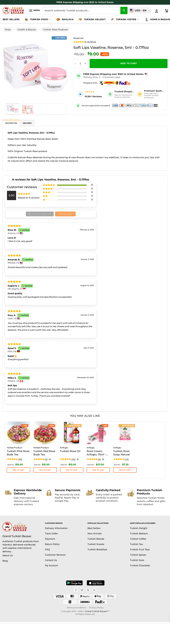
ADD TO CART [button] (18, 472)
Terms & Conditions (76, 610)
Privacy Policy (96, 610)
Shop (7, 29)
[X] (88, 592)
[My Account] (156, 10)
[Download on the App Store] (95, 585)
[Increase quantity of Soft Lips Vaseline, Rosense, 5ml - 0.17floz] (85, 63)
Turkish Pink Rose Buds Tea (18, 455)
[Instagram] (82, 592)
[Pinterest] (94, 592)
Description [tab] (11, 123)
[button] (34, 10)
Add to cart (128, 63)
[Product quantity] (80, 63)
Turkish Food (37, 19)
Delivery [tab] (27, 123)
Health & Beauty (27, 29)
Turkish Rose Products (55, 29)
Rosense (78, 38)
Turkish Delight (92, 19)
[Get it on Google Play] (74, 585)
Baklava (64, 19)
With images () (41, 215)
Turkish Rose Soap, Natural (121, 455)
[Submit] (124, 10)
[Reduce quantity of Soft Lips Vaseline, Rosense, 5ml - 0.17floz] (75, 63)
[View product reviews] (84, 42)
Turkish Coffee (124, 19)
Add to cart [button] (98, 472)
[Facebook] (75, 592)
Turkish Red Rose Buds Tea (44, 455)
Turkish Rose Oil (70, 453)
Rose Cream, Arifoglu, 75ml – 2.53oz (96, 455)
